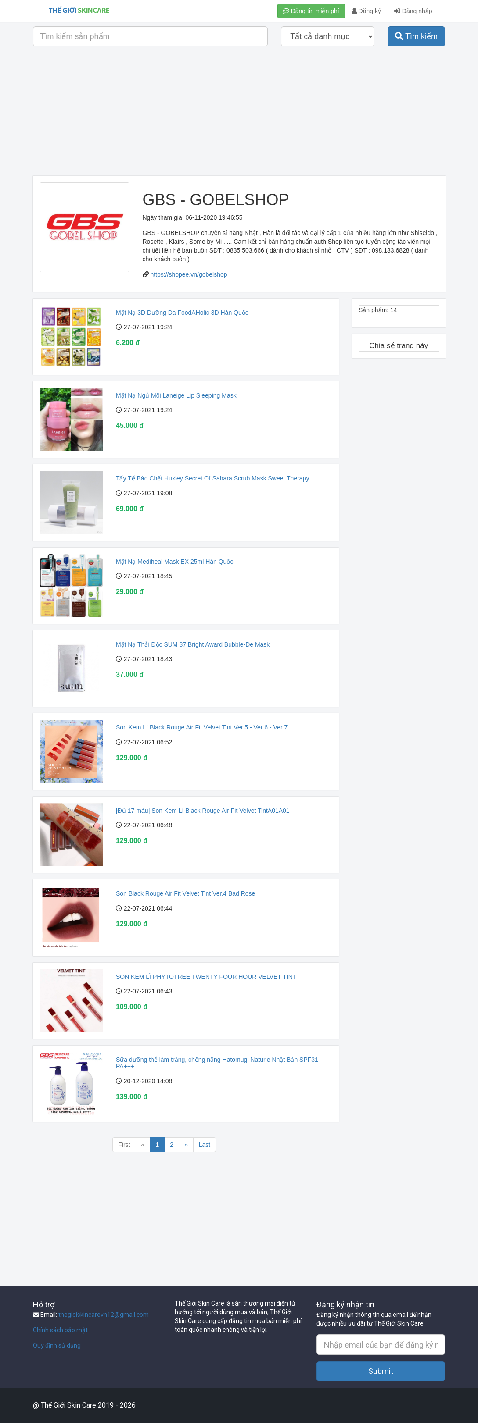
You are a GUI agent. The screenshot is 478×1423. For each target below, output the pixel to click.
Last (204, 1144)
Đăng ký (366, 10)
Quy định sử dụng (57, 1345)
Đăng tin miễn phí (311, 10)
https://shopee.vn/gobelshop (188, 274)
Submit (380, 1371)
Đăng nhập (413, 10)
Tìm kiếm (416, 36)
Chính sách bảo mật (60, 1330)
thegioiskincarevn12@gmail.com (103, 1314)
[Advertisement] (239, 114)
